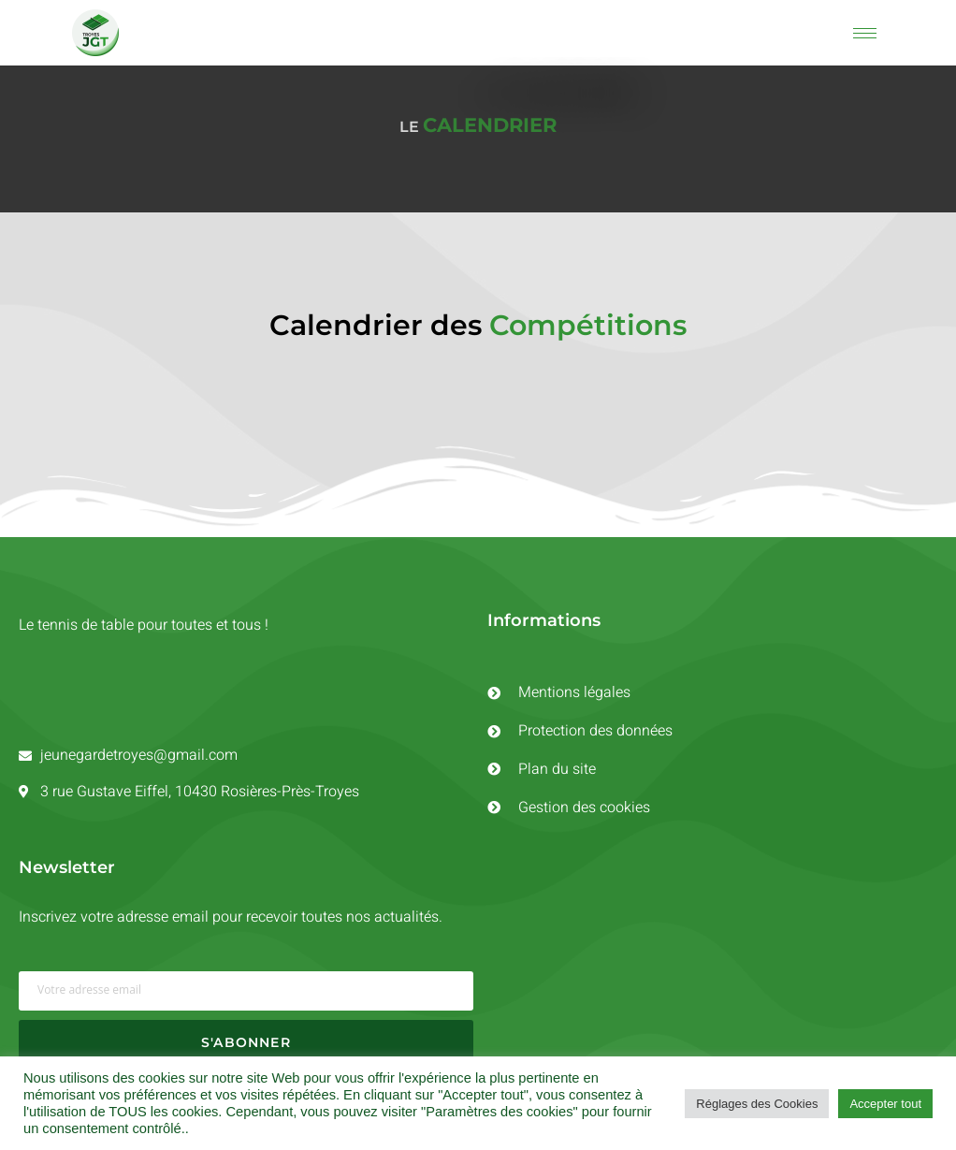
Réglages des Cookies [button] (757, 1104)
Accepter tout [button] (885, 1104)
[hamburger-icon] (865, 33)
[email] (246, 994)
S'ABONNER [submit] (246, 1046)
